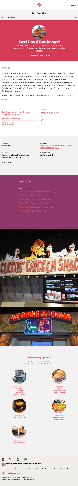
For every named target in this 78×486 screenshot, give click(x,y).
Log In (73, 5)
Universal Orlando (56, 46)
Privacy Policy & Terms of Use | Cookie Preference (18, 479)
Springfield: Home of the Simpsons (56, 146)
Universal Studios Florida (50, 145)
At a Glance (10, 18)
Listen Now (11, 473)
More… (5, 99)
